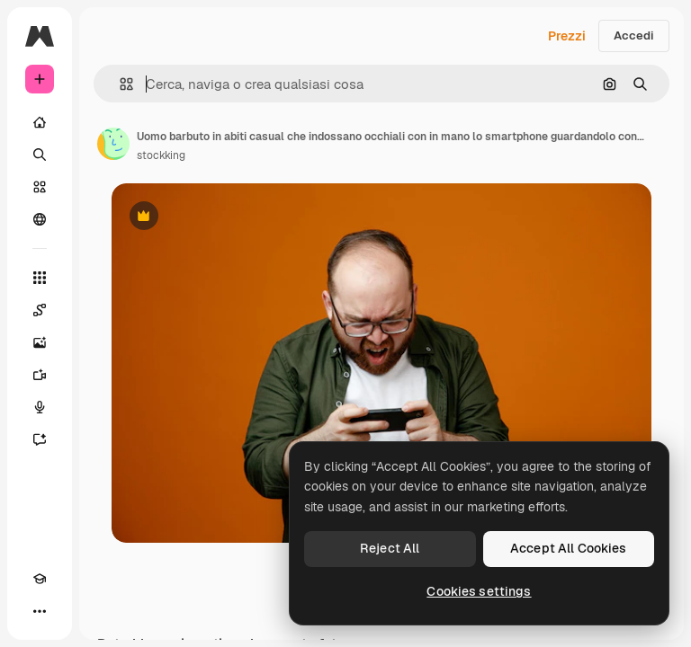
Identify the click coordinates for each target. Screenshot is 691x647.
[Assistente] (39, 439)
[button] (119, 84)
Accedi (634, 35)
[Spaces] (39, 310)
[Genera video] (39, 374)
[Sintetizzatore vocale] (39, 407)
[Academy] (39, 578)
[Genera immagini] (39, 342)
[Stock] (39, 187)
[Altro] (39, 611)
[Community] (39, 219)
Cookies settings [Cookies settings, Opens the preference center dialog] (478, 591)
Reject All (389, 548)
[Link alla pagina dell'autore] (113, 144)
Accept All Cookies (568, 548)
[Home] (39, 122)
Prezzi (567, 36)
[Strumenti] (39, 277)
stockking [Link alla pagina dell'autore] (161, 155)
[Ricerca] (39, 154)
